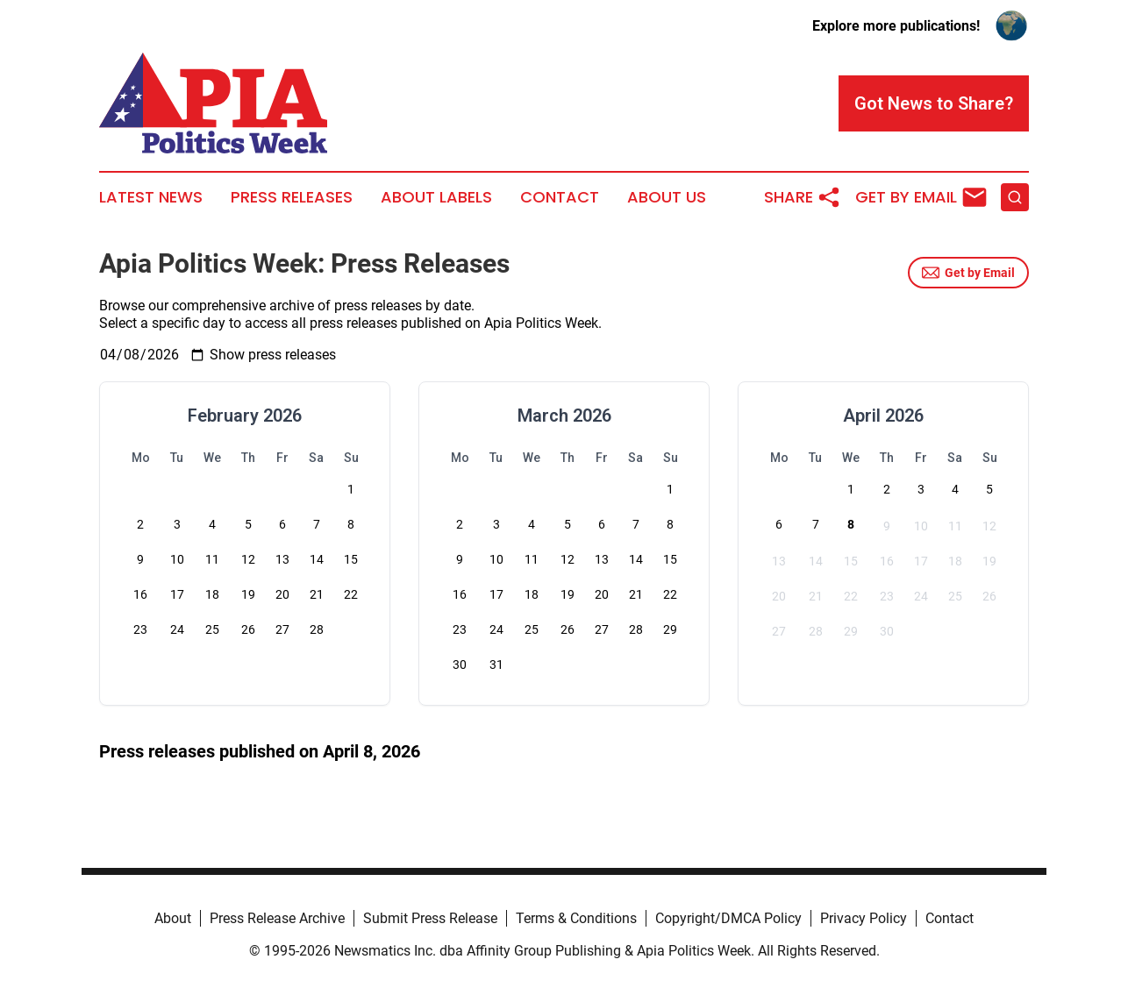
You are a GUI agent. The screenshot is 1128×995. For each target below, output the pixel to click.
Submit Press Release (430, 918)
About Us (666, 197)
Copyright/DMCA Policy (728, 918)
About (172, 918)
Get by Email (968, 272)
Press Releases (292, 197)
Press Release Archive (277, 918)
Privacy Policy (863, 918)
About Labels (436, 197)
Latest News (151, 197)
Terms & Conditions (576, 918)
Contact (559, 197)
